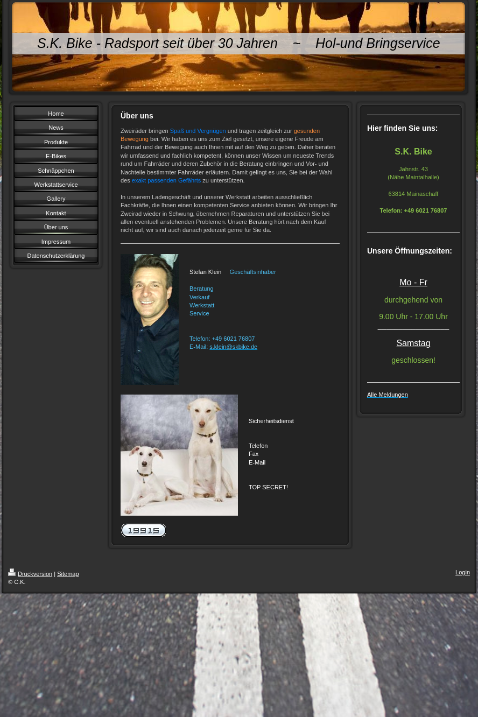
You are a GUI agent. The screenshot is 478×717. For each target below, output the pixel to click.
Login (462, 572)
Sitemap (68, 574)
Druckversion (30, 574)
